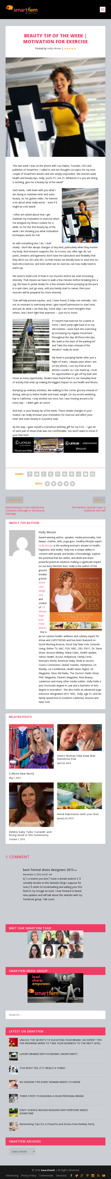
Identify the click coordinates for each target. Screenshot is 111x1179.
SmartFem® (48, 1170)
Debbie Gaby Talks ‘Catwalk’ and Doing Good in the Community (30, 833)
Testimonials (46, 1175)
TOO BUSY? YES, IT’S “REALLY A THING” (43, 1068)
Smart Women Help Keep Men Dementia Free (76, 757)
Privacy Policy (28, 1175)
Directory (61, 1175)
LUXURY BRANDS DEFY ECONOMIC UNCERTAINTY (49, 1054)
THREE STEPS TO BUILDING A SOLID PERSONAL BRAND (52, 1096)
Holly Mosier (54, 48)
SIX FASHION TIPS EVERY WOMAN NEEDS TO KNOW (50, 1082)
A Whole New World (21, 773)
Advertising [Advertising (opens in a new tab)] (12, 1175)
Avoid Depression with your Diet (78, 814)
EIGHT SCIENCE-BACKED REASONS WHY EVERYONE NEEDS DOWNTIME (54, 1111)
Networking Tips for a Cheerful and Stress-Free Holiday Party (57, 1124)
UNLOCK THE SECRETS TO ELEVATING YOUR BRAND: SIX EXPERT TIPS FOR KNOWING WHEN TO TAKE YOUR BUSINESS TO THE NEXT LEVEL (61, 1041)
